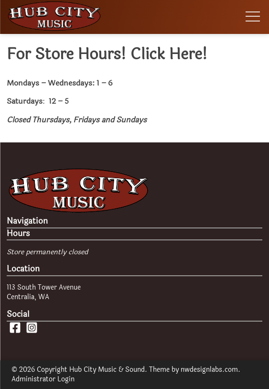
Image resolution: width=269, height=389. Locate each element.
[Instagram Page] (31, 331)
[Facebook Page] (15, 331)
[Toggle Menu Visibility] (251, 17)
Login (66, 379)
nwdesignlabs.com (209, 369)
